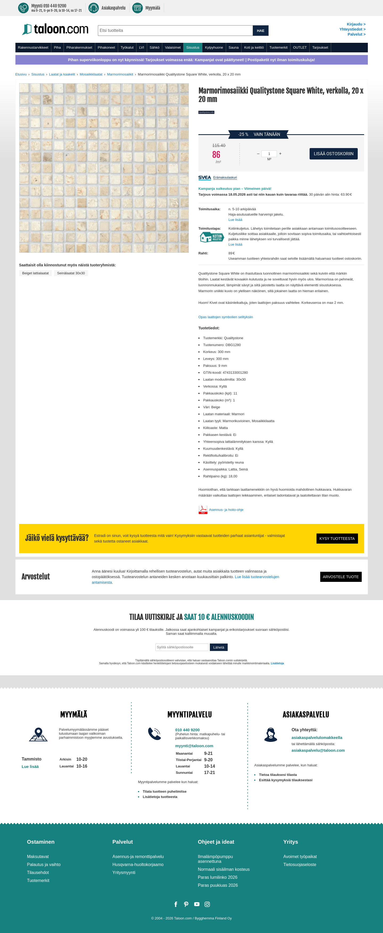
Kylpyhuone (214, 47)
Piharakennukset (79, 47)
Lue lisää (235, 220)
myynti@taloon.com (194, 745)
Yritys (290, 842)
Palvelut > (356, 34)
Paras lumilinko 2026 (218, 877)
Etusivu (21, 74)
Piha (57, 47)
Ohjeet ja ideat (216, 842)
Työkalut (127, 47)
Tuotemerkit (278, 47)
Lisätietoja (277, 663)
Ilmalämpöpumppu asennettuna (215, 859)
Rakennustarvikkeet (33, 47)
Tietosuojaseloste (299, 864)
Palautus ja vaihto (44, 864)
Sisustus (192, 47)
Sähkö (155, 47)
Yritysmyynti (124, 872)
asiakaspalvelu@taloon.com (318, 750)
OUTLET (300, 47)
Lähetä (218, 647)
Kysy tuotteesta (337, 538)
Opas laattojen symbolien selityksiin (225, 317)
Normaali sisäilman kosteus (224, 869)
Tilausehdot (38, 872)
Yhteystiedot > (352, 29)
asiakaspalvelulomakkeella (317, 737)
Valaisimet (173, 47)
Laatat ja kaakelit (62, 74)
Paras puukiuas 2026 (218, 885)
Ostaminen (41, 842)
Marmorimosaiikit (120, 74)
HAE (260, 31)
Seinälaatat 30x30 (71, 273)
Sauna (234, 47)
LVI (141, 47)
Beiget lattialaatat (35, 273)
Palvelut (123, 842)
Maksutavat (38, 856)
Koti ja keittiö (254, 47)
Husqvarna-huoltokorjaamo (138, 864)
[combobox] (175, 30)
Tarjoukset (320, 47)
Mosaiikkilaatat (91, 74)
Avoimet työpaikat (300, 856)
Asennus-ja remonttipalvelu (138, 856)
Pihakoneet (106, 47)
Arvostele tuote (341, 577)
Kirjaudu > (356, 24)
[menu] (191, 47)
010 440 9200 (187, 730)
